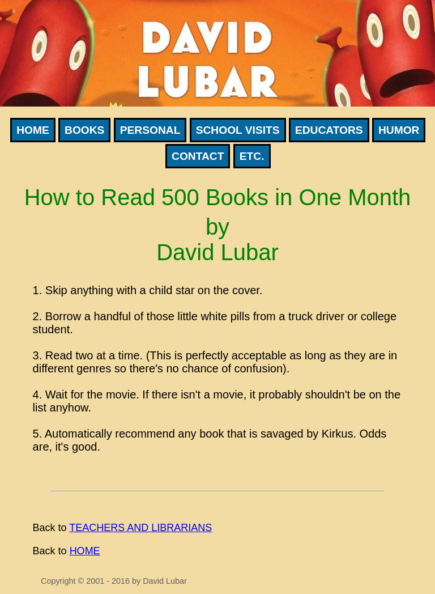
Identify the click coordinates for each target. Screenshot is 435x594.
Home (32, 130)
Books (84, 130)
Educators (329, 130)
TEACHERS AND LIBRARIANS (140, 527)
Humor (398, 130)
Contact (198, 156)
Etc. (252, 156)
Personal (150, 130)
